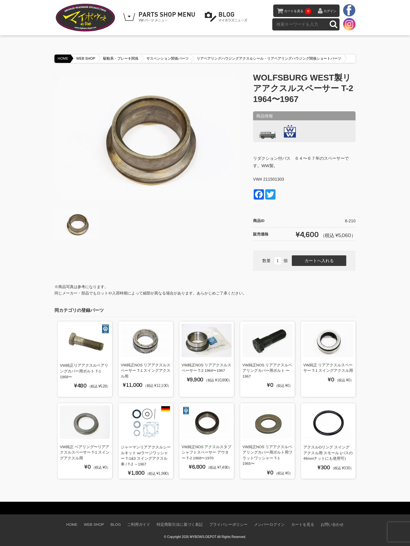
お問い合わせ (332, 524)
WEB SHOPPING (160, 17)
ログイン (330, 11)
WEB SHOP (85, 58)
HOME (63, 58)
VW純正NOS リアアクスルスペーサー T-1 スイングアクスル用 (145, 370)
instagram (349, 24)
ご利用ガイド (138, 524)
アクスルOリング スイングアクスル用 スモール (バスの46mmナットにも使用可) (328, 452)
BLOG (227, 17)
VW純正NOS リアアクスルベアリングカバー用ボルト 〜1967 (267, 370)
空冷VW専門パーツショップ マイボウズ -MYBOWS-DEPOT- (86, 17)
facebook (349, 10)
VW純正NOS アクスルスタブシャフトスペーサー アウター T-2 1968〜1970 (206, 452)
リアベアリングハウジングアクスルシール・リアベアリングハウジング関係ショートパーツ (269, 58)
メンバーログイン (269, 524)
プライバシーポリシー (228, 524)
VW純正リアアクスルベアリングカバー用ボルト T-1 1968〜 (84, 371)
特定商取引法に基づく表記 (180, 524)
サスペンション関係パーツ (167, 58)
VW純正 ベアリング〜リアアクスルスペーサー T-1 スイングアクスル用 (85, 452)
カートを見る (297, 11)
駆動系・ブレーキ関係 (120, 58)
